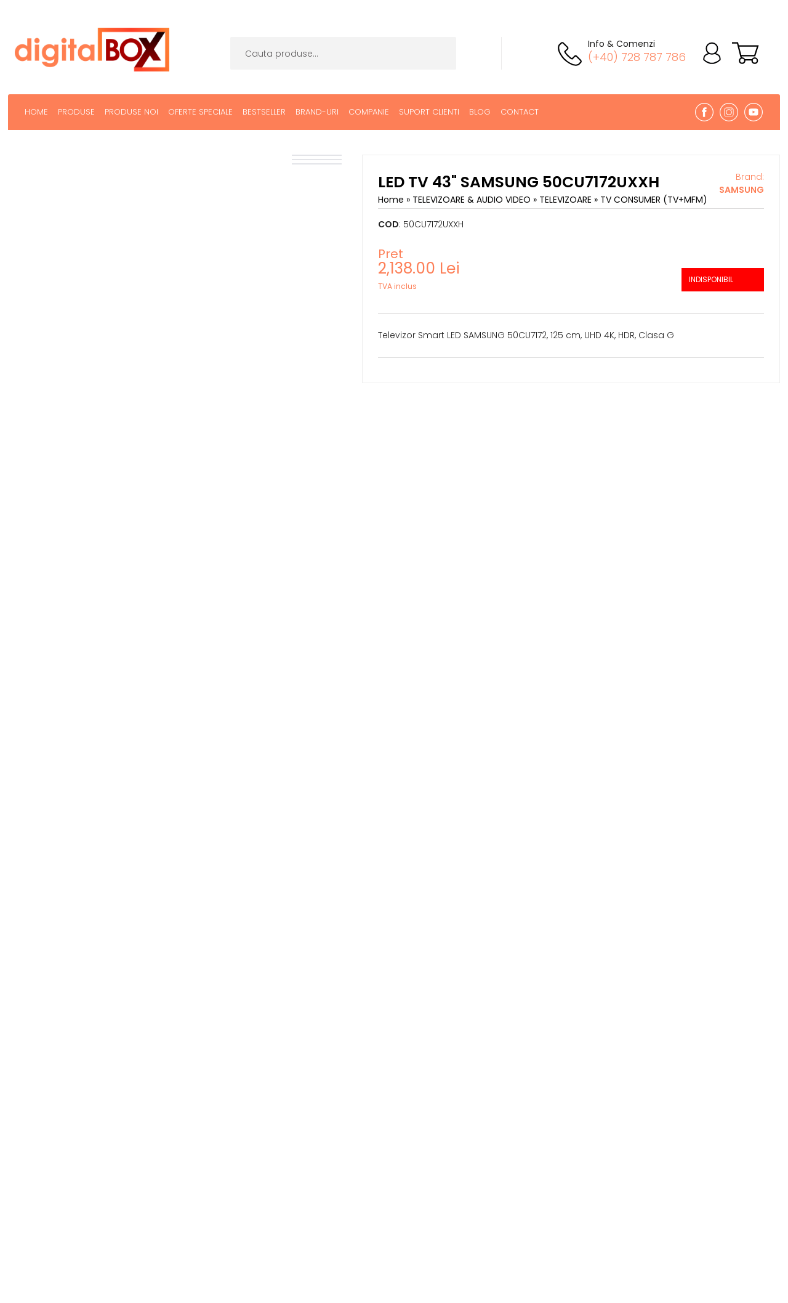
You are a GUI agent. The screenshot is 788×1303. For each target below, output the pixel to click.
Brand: (741, 183)
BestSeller (264, 112)
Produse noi (131, 112)
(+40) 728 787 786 (637, 57)
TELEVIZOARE (566, 199)
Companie (368, 112)
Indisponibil (711, 279)
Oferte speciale (200, 112)
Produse (76, 112)
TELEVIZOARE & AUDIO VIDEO (472, 199)
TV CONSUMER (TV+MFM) (653, 199)
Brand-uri (317, 112)
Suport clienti (429, 112)
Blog (480, 112)
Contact (520, 112)
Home (36, 112)
